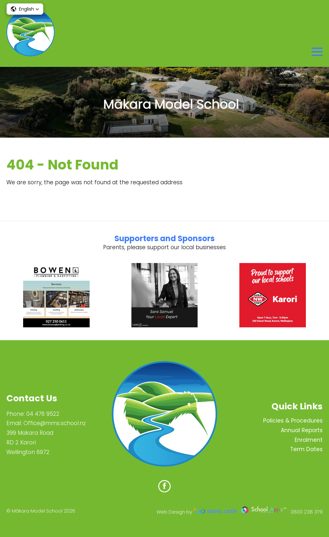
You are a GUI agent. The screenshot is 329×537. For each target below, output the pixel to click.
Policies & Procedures (293, 420)
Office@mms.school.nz (54, 423)
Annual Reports (302, 430)
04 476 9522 (42, 414)
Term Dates (306, 449)
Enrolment (309, 440)
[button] (25, 9)
